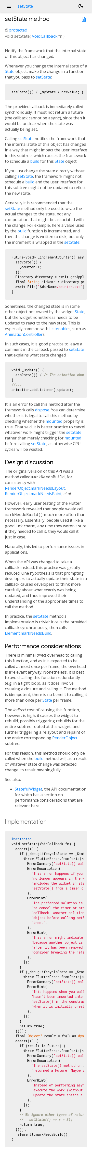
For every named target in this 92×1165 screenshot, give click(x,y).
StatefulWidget (28, 789)
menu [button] (9, 6)
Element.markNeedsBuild (28, 633)
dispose (42, 410)
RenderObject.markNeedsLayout (35, 488)
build (34, 161)
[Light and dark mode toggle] (81, 6)
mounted (54, 421)
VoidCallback (44, 36)
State (9, 71)
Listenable (58, 328)
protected (18, 30)
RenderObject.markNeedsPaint (33, 493)
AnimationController (24, 334)
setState (43, 77)
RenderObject (64, 738)
